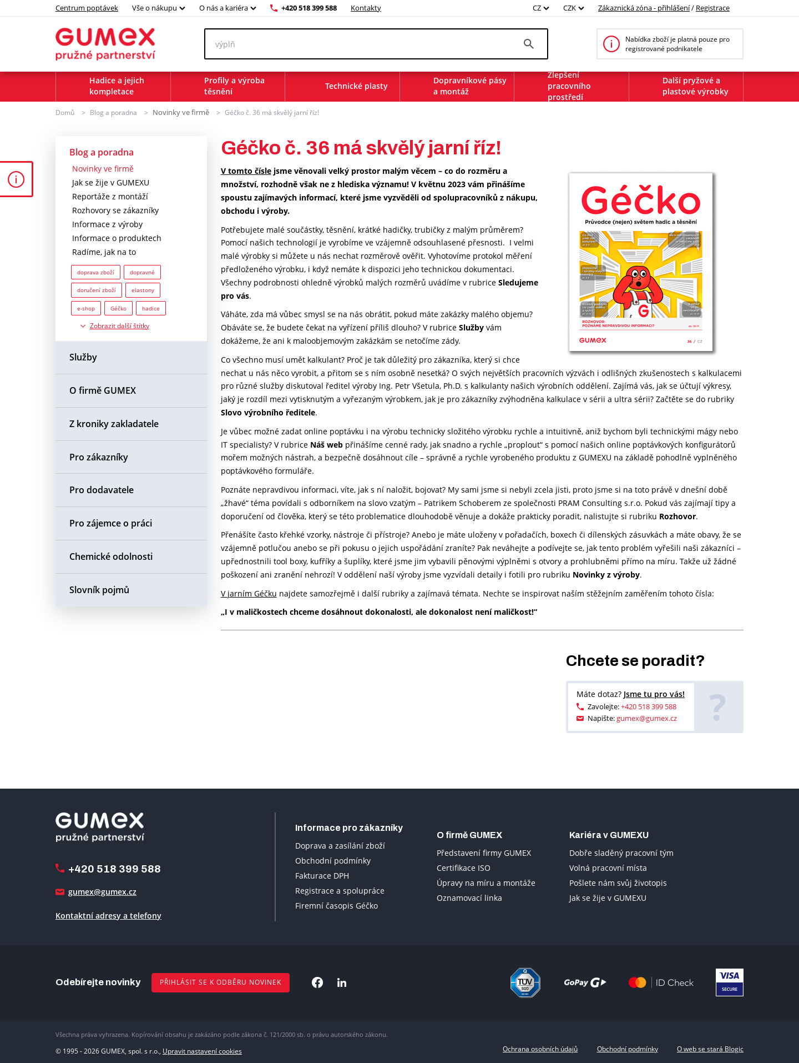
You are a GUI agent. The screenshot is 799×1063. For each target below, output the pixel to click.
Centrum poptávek (86, 8)
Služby (83, 356)
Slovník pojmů (99, 589)
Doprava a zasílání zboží (340, 845)
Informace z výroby (107, 223)
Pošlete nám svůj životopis (618, 882)
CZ (537, 8)
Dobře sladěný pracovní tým (621, 852)
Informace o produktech (116, 237)
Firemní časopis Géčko (336, 905)
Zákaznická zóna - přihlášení (644, 8)
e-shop (86, 308)
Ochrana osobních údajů (540, 1048)
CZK (569, 8)
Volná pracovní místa (608, 867)
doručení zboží (96, 289)
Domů (64, 112)
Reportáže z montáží (110, 195)
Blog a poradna (113, 112)
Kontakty (366, 8)
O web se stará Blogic (710, 1048)
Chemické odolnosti (111, 556)
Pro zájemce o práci (110, 523)
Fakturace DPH (322, 875)
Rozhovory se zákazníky (115, 209)
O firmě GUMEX (102, 390)
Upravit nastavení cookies (202, 1048)
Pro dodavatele (101, 489)
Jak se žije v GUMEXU (110, 182)
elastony (143, 289)
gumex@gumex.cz (646, 718)
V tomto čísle (246, 170)
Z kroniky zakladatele (114, 423)
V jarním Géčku (249, 593)
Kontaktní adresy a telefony (108, 915)
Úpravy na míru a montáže (486, 882)
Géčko (118, 308)
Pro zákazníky (98, 456)
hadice (151, 308)
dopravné (142, 271)
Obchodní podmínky (333, 860)
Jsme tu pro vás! (654, 693)
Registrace (713, 8)
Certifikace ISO (463, 867)
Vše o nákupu (154, 8)
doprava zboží (95, 271)
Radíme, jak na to (104, 251)
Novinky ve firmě (178, 112)
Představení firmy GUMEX (484, 852)
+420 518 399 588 (309, 8)
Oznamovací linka (469, 897)
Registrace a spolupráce (340, 890)
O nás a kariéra (223, 8)
